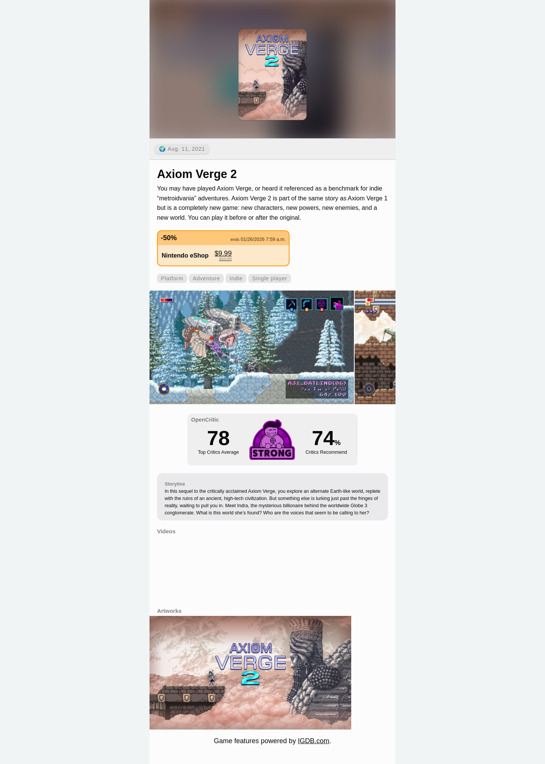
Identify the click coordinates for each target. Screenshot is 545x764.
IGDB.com (313, 741)
